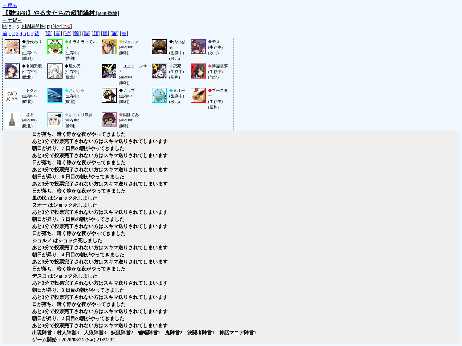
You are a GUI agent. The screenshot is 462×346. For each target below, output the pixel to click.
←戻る (9, 5)
